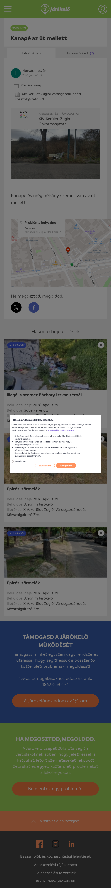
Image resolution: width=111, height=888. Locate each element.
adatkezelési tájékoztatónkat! (61, 430)
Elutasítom (45, 465)
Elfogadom (66, 465)
